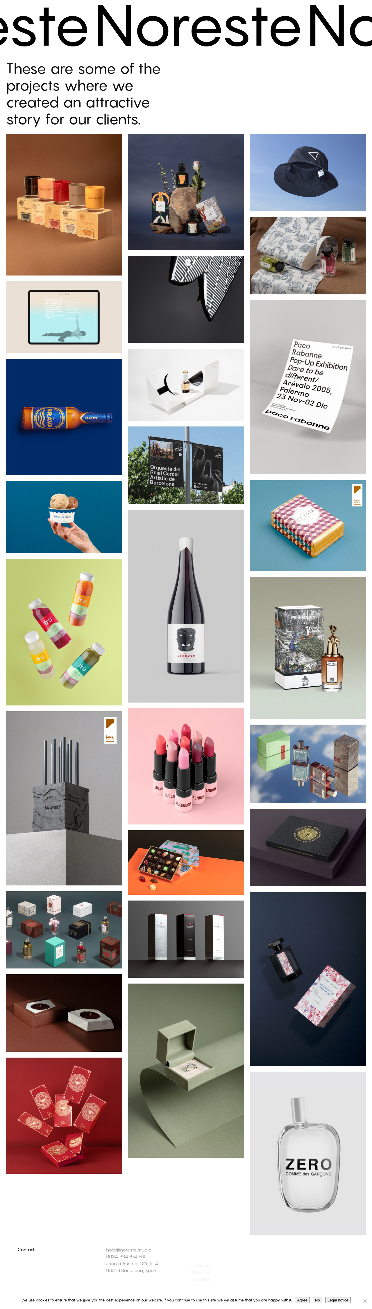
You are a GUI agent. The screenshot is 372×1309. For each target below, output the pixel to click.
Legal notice (338, 1300)
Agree (302, 1300)
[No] (365, 1301)
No (317, 1300)
